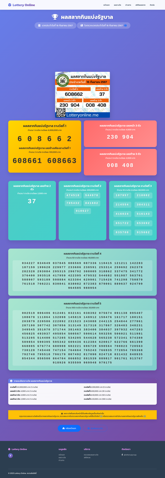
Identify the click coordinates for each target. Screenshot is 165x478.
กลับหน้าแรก (69, 428)
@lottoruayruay (130, 454)
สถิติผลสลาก (141, 5)
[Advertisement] (82, 50)
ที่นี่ (101, 416)
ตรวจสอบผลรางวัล (91, 454)
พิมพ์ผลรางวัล (95, 428)
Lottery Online (21, 4)
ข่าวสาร (128, 5)
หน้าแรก (106, 5)
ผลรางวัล (117, 5)
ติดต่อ (152, 5)
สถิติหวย (87, 457)
